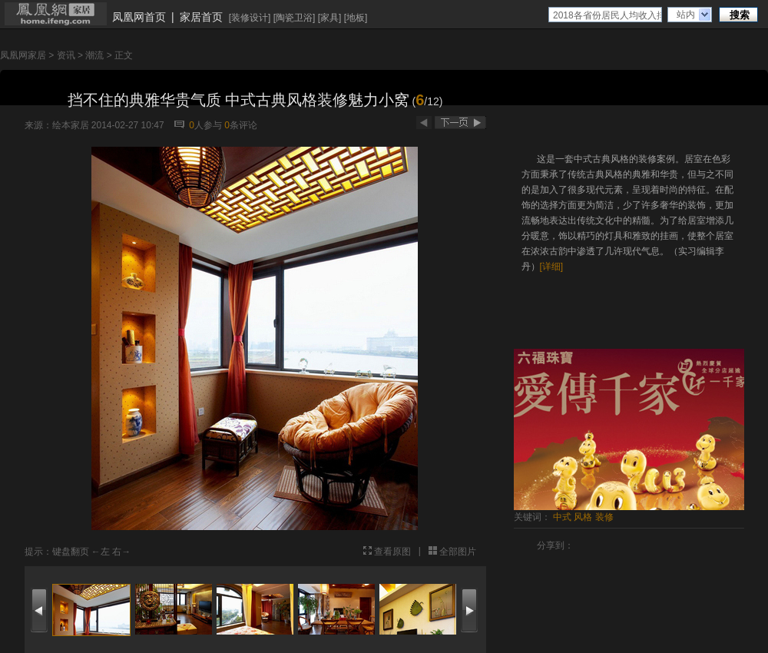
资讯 (66, 55)
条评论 (240, 125)
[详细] (552, 266)
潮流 (94, 55)
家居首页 (201, 17)
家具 (329, 17)
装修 (604, 517)
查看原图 (392, 551)
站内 (686, 14)
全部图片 (457, 551)
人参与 (205, 125)
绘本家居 (70, 125)
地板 (355, 17)
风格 (583, 517)
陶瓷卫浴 (294, 17)
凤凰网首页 (139, 17)
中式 (562, 517)
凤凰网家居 (23, 55)
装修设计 (249, 17)
